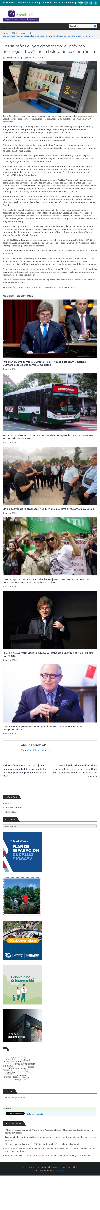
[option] (58, 2)
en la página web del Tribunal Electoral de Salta (67, 280)
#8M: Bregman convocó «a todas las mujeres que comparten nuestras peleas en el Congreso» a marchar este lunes (46, 581)
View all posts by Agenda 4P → (36, 750)
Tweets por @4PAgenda (14, 1098)
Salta (72, 287)
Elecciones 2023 (50, 287)
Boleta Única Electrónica (18, 287)
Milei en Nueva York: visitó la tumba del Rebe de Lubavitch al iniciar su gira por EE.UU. (48, 654)
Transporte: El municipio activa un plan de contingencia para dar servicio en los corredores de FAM (48, 437)
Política (42, 58)
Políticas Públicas (13, 807)
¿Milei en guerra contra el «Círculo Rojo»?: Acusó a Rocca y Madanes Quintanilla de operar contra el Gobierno (44, 363)
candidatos (36, 287)
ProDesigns (58, 1170)
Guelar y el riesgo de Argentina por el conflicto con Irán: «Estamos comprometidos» (43, 728)
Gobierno (64, 287)
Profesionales (11, 812)
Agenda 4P (28, 58)
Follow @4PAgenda (35, 1114)
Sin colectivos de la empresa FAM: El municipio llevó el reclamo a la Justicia (48, 509)
